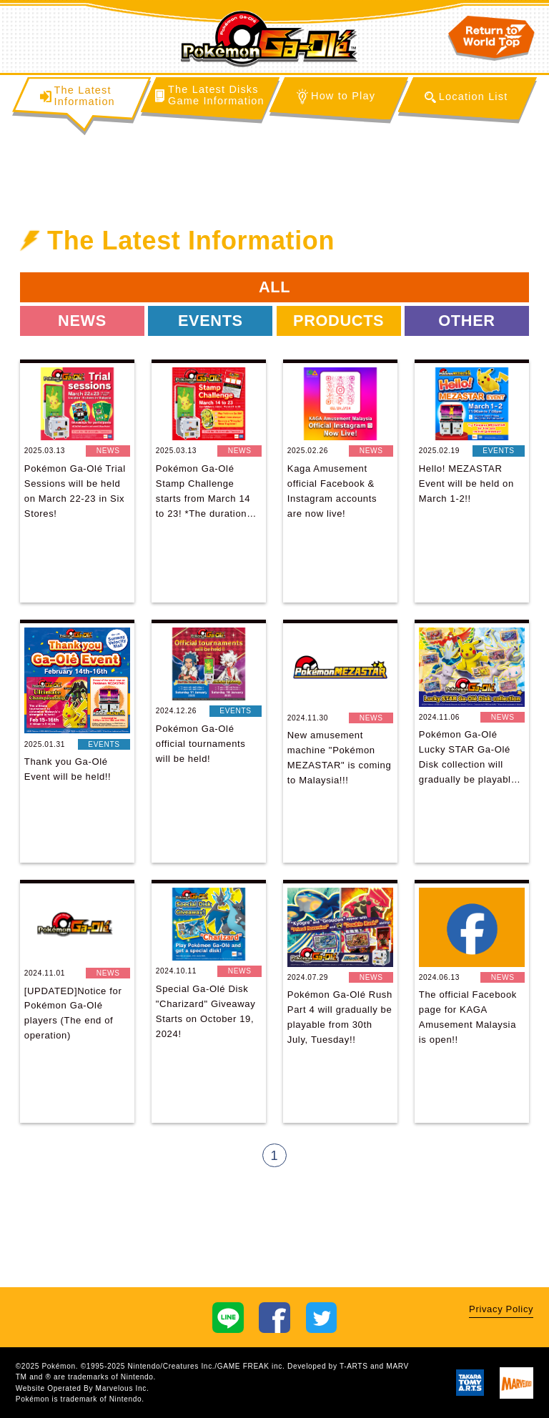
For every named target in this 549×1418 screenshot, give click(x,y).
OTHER (466, 320)
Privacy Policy (501, 1309)
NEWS (82, 320)
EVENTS (210, 320)
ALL (274, 287)
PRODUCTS (338, 320)
